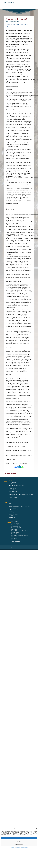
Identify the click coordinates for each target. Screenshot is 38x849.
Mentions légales (24, 547)
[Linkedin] (20, 467)
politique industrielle (18, 24)
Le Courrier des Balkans (13, 512)
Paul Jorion (11, 492)
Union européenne (15, 541)
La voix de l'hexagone (13, 488)
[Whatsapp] (22, 467)
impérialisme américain (24, 22)
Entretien (13, 529)
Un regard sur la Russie (13, 497)
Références (13, 538)
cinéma (17, 22)
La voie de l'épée (12, 486)
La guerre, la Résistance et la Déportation (19, 530)
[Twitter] (18, 467)
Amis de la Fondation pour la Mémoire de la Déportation (19, 506)
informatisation (9, 24)
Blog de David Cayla (12, 482)
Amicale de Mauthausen (13, 505)
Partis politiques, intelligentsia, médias (18, 535)
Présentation (13, 536)
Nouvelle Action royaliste (13, 514)
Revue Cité (11, 515)
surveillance (15, 26)
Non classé (13, 533)
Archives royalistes (12, 508)
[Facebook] (16, 467)
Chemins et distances (15, 523)
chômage (13, 22)
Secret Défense (12, 495)
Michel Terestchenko (13, 491)
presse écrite (26, 24)
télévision (20, 26)
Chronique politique (15, 524)
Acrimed (10, 503)
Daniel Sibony (11, 483)
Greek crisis (11, 511)
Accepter (19, 837)
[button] (36, 828)
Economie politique (15, 21)
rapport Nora (9, 26)
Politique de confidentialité (14, 847)
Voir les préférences (19, 844)
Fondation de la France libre (14, 509)
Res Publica (13, 539)
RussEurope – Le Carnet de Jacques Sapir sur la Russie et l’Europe (21, 494)
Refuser (19, 841)
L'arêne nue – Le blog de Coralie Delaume (16, 485)
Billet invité (13, 521)
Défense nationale (14, 526)
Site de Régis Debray (12, 517)
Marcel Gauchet (12, 489)
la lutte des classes (14, 532)
